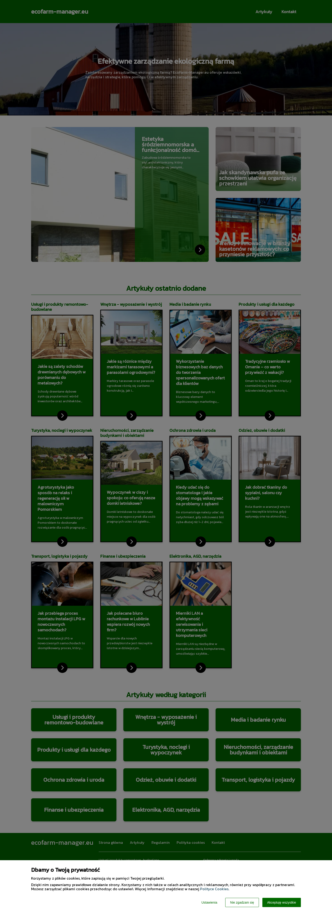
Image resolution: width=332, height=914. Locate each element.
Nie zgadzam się (242, 902)
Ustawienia (209, 902)
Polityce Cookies (214, 889)
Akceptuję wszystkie (281, 902)
